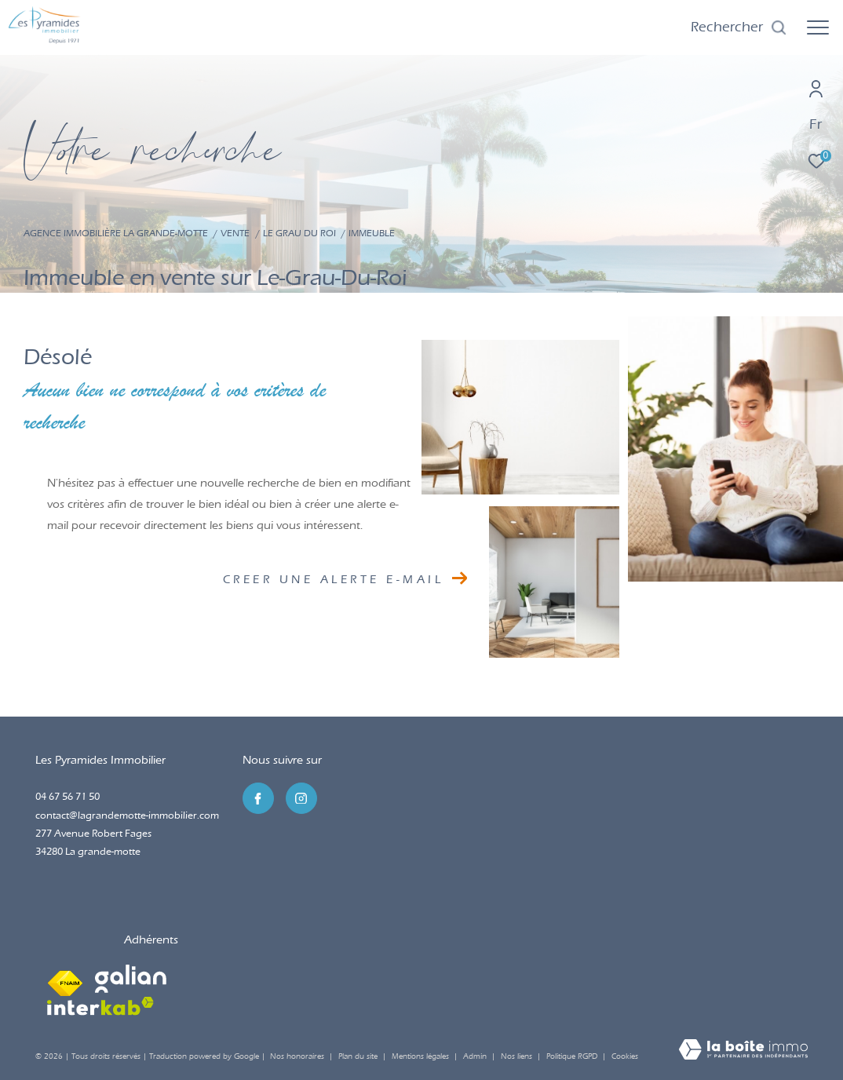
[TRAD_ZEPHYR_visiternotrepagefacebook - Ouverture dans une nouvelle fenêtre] (258, 798)
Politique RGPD (571, 1056)
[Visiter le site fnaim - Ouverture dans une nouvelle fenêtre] (65, 979)
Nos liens (518, 1056)
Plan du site (359, 1056)
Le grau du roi (299, 233)
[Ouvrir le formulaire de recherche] (739, 27)
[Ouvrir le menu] (818, 27)
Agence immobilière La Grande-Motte (116, 233)
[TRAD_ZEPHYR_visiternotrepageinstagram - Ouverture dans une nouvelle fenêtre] (301, 798)
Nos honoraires (297, 1056)
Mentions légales (421, 1056)
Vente (235, 233)
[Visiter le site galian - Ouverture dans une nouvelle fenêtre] (130, 979)
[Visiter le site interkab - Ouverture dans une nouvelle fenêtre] (100, 1006)
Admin (476, 1056)
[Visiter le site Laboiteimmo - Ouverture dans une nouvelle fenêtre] (743, 1051)
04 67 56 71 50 (67, 796)
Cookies (624, 1057)
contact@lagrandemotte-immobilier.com (127, 815)
